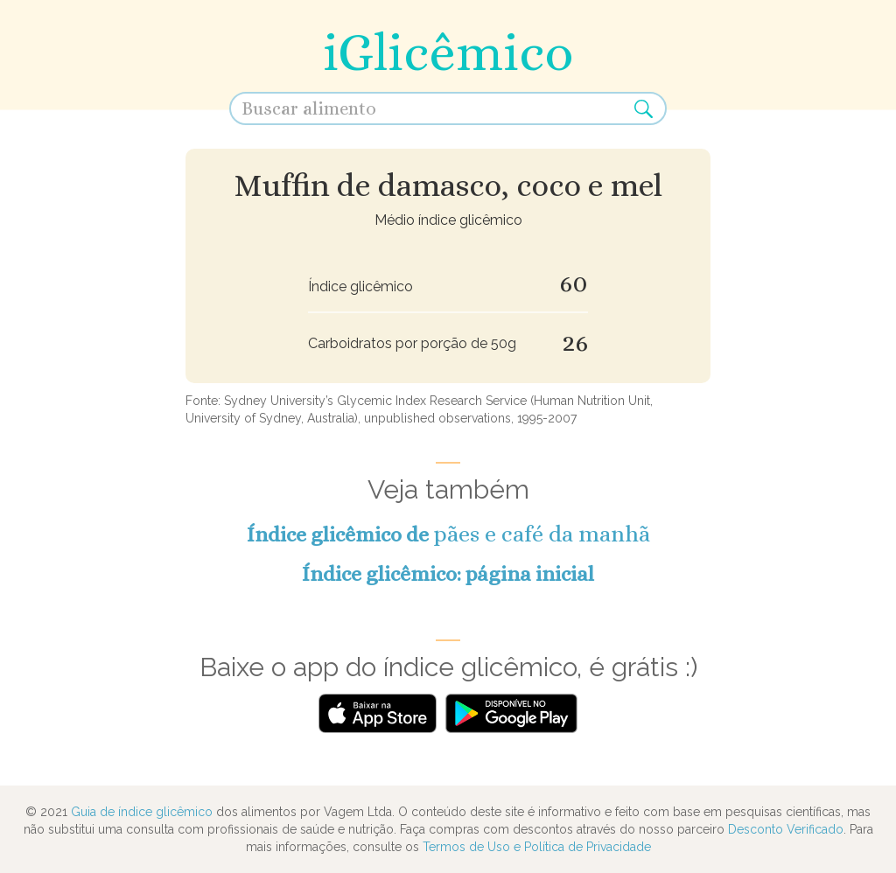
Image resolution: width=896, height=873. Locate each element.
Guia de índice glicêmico (142, 812)
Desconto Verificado (786, 829)
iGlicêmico (448, 52)
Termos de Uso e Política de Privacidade (537, 847)
